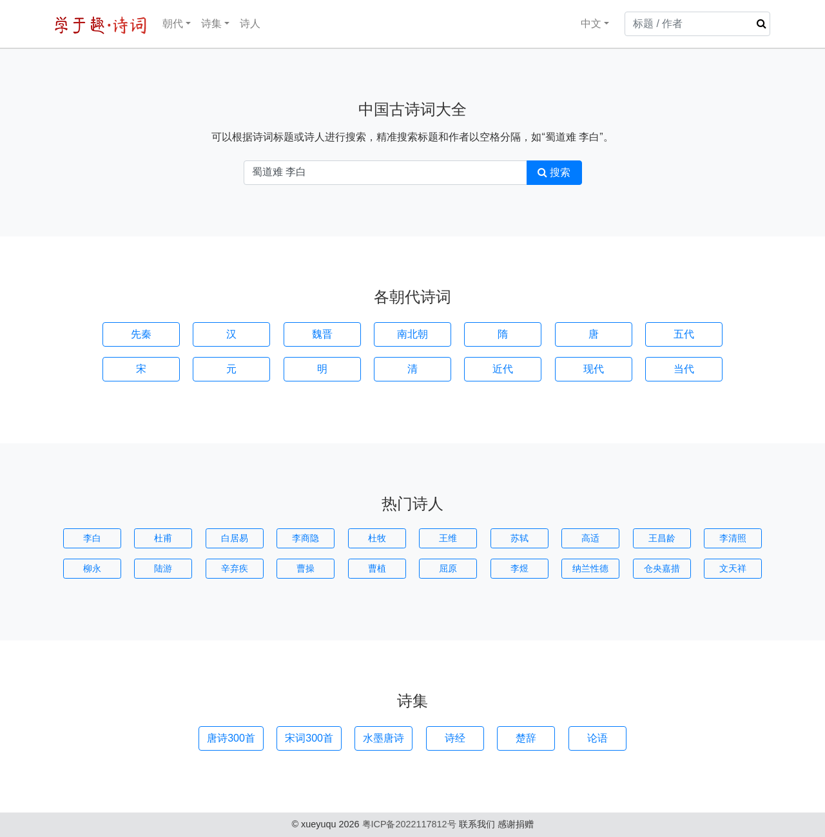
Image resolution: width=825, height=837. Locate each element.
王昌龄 (661, 538)
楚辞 (526, 738)
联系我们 (477, 824)
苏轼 (519, 538)
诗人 (250, 23)
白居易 (234, 538)
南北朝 (412, 334)
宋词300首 (309, 738)
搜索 (554, 172)
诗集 (211, 23)
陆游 (163, 568)
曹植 (377, 568)
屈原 (448, 568)
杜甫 (163, 538)
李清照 (732, 538)
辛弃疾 (234, 568)
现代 (593, 368)
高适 (590, 538)
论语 (597, 738)
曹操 (305, 568)
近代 (502, 368)
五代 (684, 334)
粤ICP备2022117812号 (409, 824)
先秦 (141, 334)
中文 (582, 23)
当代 (684, 368)
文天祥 (732, 568)
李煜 (519, 568)
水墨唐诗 (383, 738)
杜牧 (377, 538)
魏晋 (322, 334)
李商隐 (305, 538)
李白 (92, 538)
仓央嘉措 (662, 568)
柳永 (92, 568)
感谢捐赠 (516, 824)
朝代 (172, 23)
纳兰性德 (590, 568)
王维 (448, 538)
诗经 (455, 738)
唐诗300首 (231, 738)
